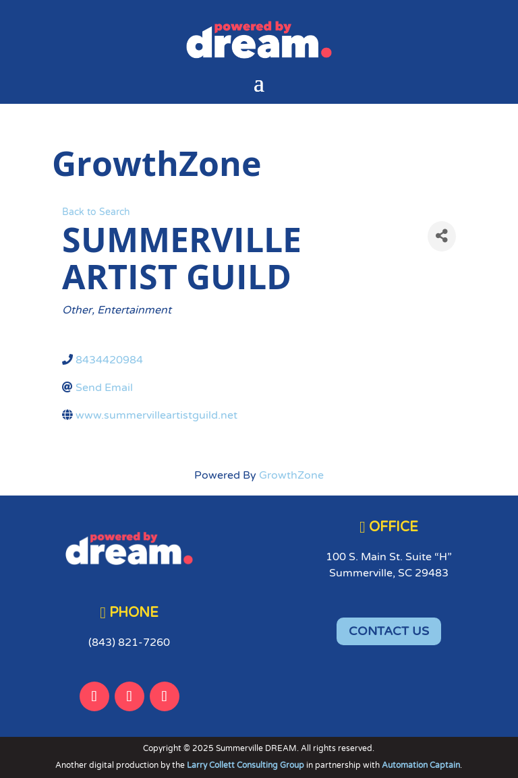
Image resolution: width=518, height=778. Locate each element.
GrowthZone (291, 475)
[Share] (442, 236)
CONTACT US (389, 631)
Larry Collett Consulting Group (246, 765)
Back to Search (96, 212)
